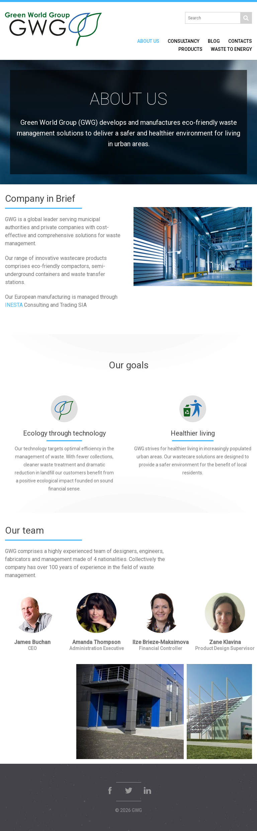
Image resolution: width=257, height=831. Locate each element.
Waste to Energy (231, 49)
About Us (148, 41)
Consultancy (183, 41)
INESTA (14, 305)
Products (190, 49)
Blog (214, 41)
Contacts (240, 41)
